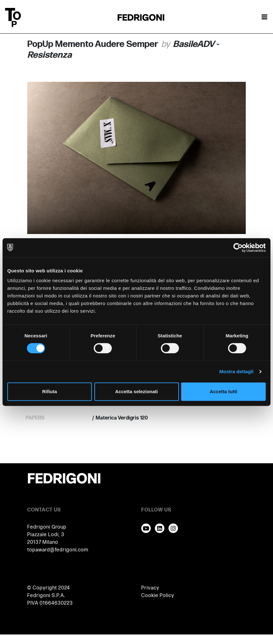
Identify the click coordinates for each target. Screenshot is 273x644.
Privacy (150, 588)
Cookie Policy (157, 596)
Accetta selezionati (136, 391)
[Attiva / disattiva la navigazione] (264, 17)
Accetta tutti (223, 391)
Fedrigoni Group (47, 527)
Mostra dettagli (236, 371)
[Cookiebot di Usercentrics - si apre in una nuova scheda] (238, 247)
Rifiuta (49, 391)
